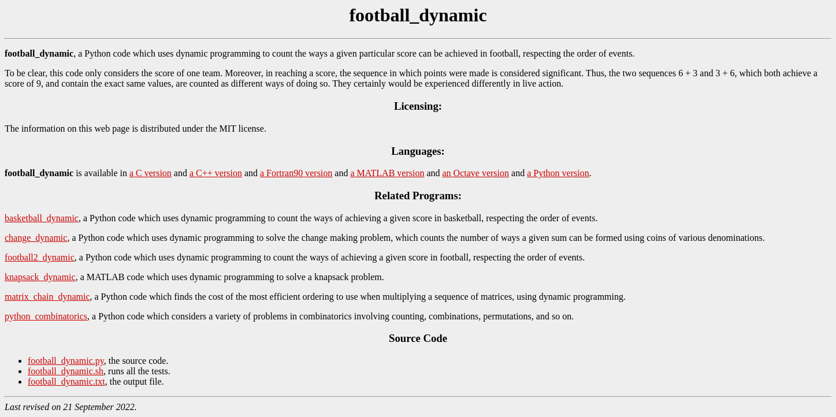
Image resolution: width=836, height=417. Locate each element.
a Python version (558, 173)
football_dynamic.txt (66, 381)
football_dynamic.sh (65, 371)
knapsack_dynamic (40, 277)
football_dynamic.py (66, 361)
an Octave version (476, 173)
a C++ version (216, 173)
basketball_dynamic (42, 218)
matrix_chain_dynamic (47, 296)
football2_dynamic (40, 257)
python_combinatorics (46, 316)
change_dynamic (36, 238)
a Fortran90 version (296, 173)
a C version (150, 173)
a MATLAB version (387, 173)
